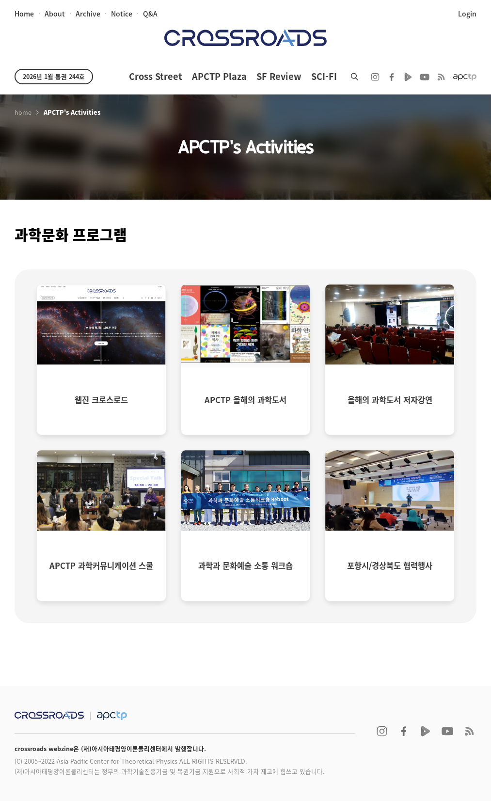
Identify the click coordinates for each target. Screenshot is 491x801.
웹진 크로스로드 (101, 400)
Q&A (150, 13)
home (24, 13)
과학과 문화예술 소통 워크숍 (245, 565)
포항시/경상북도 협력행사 (389, 565)
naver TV (408, 77)
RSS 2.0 (469, 731)
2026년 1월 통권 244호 (54, 76)
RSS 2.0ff (441, 77)
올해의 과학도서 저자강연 (390, 400)
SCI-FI (324, 76)
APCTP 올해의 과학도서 (245, 400)
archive (88, 13)
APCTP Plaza (219, 76)
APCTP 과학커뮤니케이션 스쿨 (101, 565)
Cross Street (155, 76)
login (467, 13)
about (55, 13)
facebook (391, 77)
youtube (424, 77)
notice (121, 13)
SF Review (278, 76)
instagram (375, 77)
